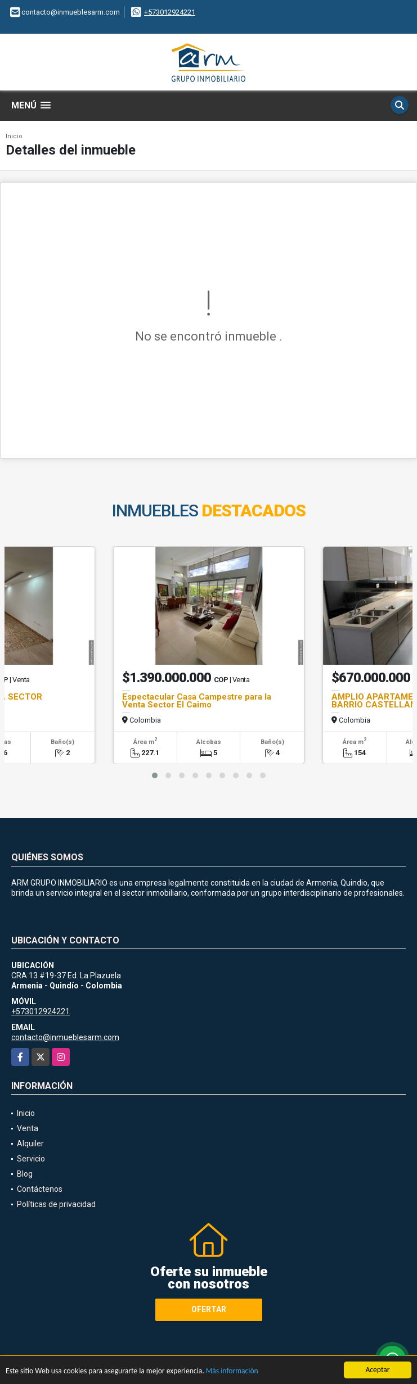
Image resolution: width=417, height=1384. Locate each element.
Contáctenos (39, 1189)
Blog (25, 1173)
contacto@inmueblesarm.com (65, 1037)
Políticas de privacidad (56, 1204)
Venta (27, 1128)
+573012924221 (169, 12)
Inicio (14, 136)
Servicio (31, 1158)
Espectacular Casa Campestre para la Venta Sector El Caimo (196, 701)
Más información (232, 1372)
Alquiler (30, 1143)
